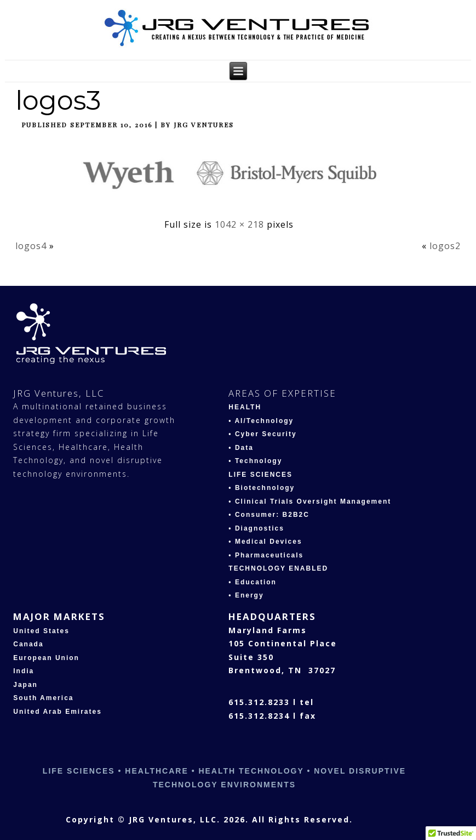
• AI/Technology (261, 421)
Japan (25, 685)
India (23, 671)
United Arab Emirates (57, 711)
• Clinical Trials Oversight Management (309, 501)
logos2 (445, 246)
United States (41, 631)
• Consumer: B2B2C (268, 514)
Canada (28, 644)
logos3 (58, 100)
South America (43, 698)
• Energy (245, 595)
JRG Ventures (204, 124)
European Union (46, 658)
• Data (241, 448)
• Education (252, 582)
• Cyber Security (262, 434)
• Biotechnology (261, 488)
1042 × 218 (239, 224)
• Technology (255, 461)
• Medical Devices (265, 541)
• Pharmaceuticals (265, 555)
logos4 (31, 246)
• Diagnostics (256, 528)
